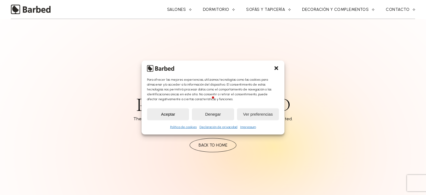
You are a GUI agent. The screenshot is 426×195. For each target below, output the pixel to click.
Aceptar (168, 114)
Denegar (213, 114)
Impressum (248, 127)
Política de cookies (183, 127)
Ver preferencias (258, 114)
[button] (276, 68)
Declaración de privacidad (218, 127)
